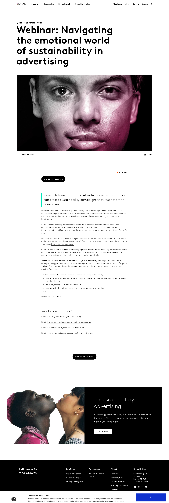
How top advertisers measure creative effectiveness (70, 333)
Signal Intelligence (73, 474)
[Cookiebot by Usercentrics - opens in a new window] (14, 498)
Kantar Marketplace (82, 4)
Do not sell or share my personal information (151, 494)
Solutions (34, 4)
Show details (33, 499)
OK (151, 486)
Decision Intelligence (74, 478)
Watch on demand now (51, 297)
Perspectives (49, 4)
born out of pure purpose (62, 244)
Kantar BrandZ (64, 4)
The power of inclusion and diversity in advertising (69, 322)
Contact (145, 4)
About (127, 4)
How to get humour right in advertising (64, 317)
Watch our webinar (49, 261)
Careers (136, 4)
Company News (117, 478)
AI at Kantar (118, 4)
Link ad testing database (60, 225)
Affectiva (115, 264)
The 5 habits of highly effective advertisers (65, 328)
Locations (115, 474)
